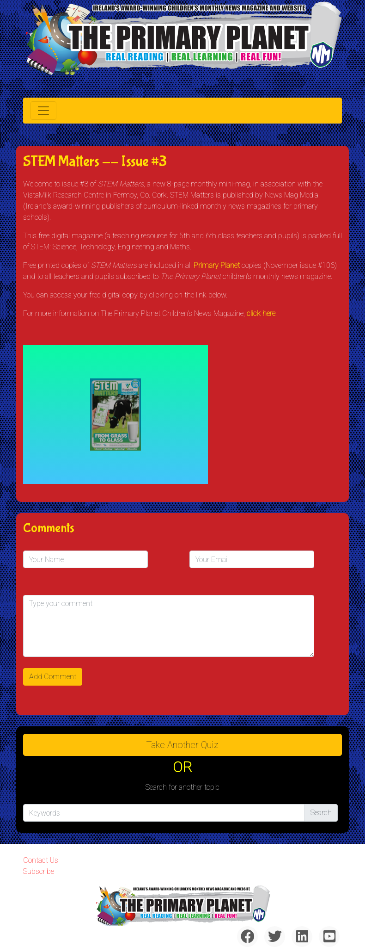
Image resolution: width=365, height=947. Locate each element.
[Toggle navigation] (43, 110)
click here (261, 313)
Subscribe (38, 871)
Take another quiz (182, 744)
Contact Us (40, 860)
